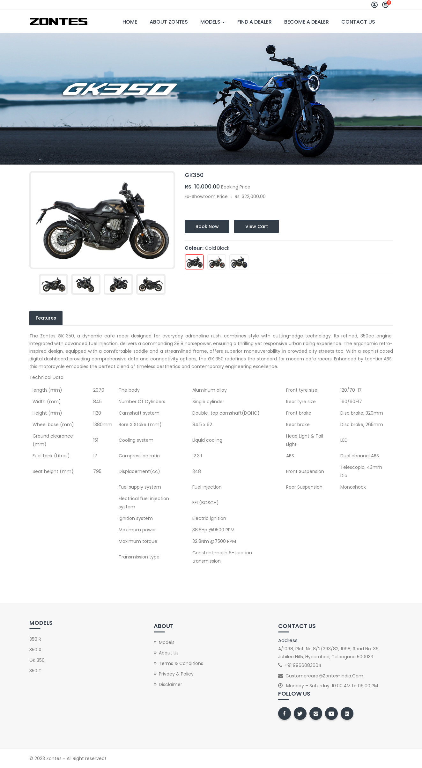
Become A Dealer (306, 22)
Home (129, 22)
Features (46, 318)
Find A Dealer (254, 22)
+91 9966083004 (303, 665)
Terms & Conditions (181, 663)
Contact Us (358, 22)
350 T (35, 671)
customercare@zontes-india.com (324, 676)
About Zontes (169, 22)
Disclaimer (170, 684)
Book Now (207, 226)
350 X (35, 649)
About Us (169, 653)
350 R (35, 639)
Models (212, 22)
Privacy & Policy (176, 674)
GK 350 (37, 660)
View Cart (256, 226)
